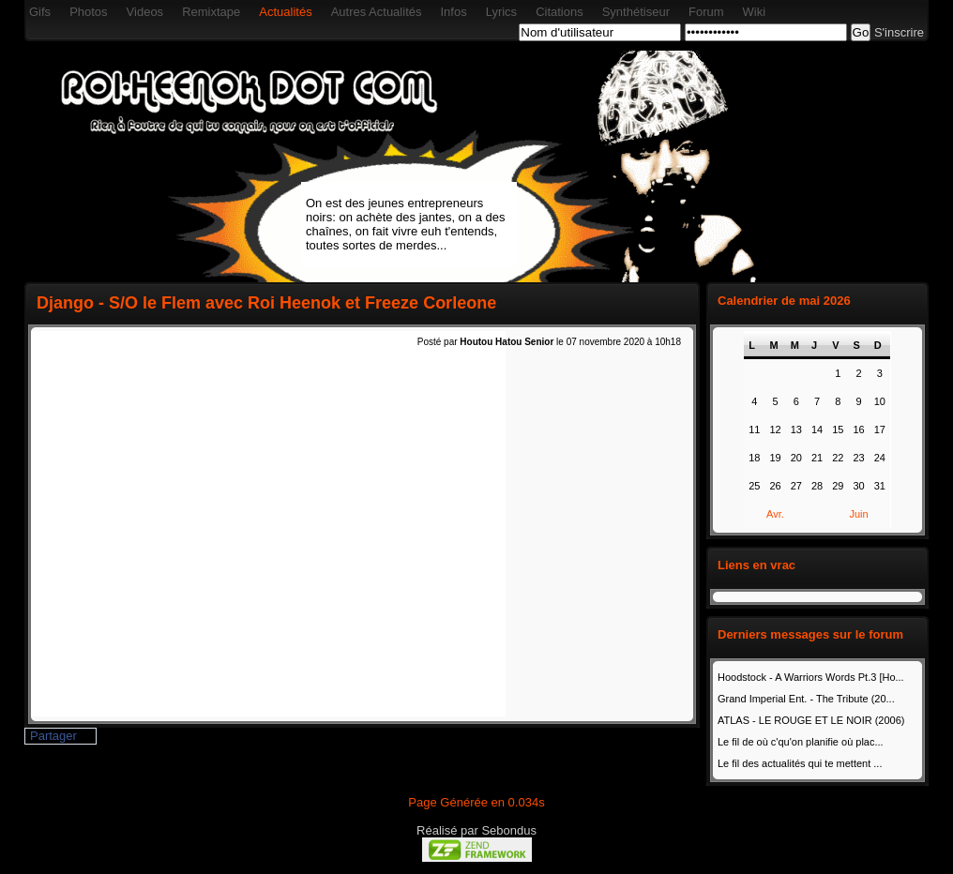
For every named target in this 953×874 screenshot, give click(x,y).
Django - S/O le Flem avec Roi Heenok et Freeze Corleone (266, 303)
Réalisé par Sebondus (476, 830)
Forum (706, 12)
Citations (559, 12)
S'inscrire (899, 32)
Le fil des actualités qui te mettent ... (800, 763)
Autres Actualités (376, 12)
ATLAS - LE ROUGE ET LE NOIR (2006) (811, 720)
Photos (88, 12)
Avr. (775, 514)
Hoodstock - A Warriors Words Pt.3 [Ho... (811, 677)
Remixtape (211, 12)
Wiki (754, 12)
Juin (858, 514)
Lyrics (501, 12)
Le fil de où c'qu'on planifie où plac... (801, 741)
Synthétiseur (636, 12)
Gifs (40, 12)
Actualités (285, 12)
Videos (145, 12)
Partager (53, 736)
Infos (453, 12)
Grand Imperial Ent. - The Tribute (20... (806, 698)
